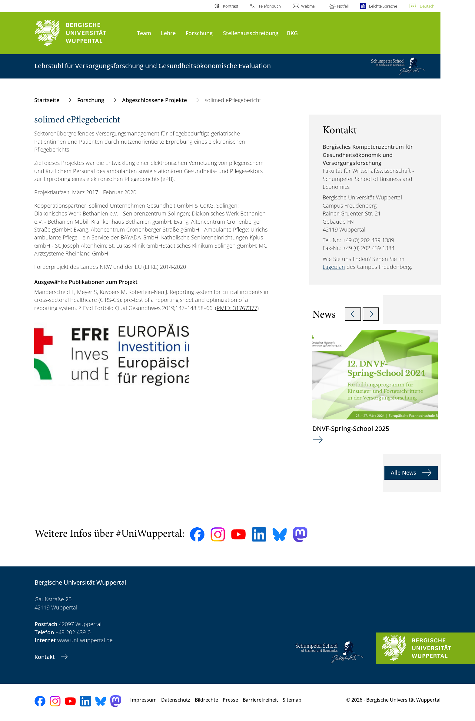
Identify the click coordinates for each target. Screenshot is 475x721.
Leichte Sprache (383, 6)
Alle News (404, 472)
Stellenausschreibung (250, 33)
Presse (230, 699)
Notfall (343, 6)
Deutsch (427, 6)
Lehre (168, 33)
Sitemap (292, 699)
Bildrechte (206, 699)
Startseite (47, 100)
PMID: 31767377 (237, 308)
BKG (292, 33)
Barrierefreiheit (260, 699)
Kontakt (45, 656)
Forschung (199, 33)
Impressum (143, 699)
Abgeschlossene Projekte (155, 100)
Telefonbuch (269, 6)
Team (144, 33)
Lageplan (334, 266)
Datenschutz (175, 699)
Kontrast (230, 6)
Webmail (309, 6)
